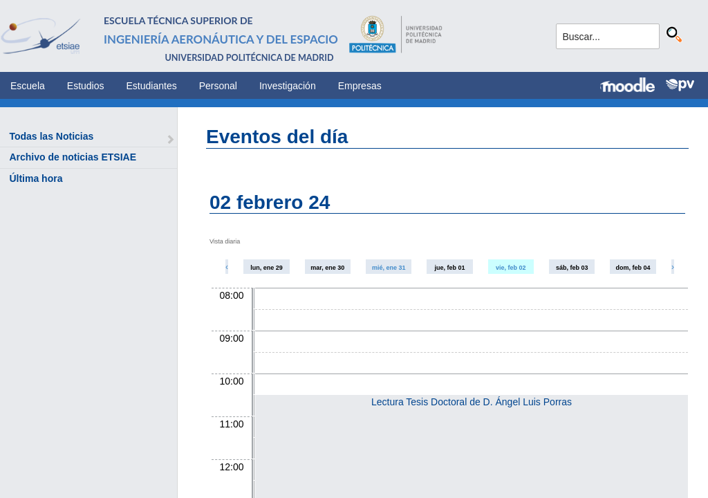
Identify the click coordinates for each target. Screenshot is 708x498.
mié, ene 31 (389, 267)
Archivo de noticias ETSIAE (72, 157)
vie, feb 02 (511, 267)
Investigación (287, 85)
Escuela (27, 85)
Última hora (35, 178)
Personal (218, 85)
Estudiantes (152, 85)
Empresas (360, 85)
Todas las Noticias (51, 136)
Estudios (85, 85)
